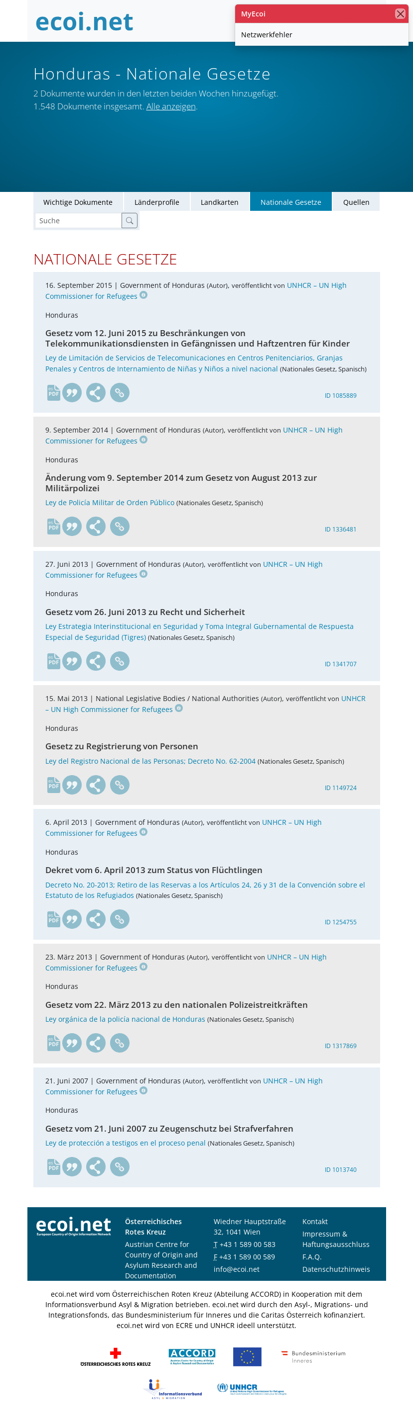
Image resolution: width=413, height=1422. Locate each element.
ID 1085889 (341, 397)
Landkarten (220, 203)
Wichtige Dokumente (78, 203)
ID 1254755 (341, 924)
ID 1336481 (341, 531)
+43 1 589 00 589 (247, 1258)
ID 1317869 (341, 1048)
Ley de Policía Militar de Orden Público (109, 504)
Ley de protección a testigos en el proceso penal (125, 1145)
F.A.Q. (312, 1258)
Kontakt (315, 1223)
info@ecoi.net (237, 1270)
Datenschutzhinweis (336, 1270)
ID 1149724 (341, 789)
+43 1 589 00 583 (247, 1245)
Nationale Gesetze (291, 203)
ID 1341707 (341, 665)
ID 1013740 (341, 1171)
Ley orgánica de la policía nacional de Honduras (125, 1021)
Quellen (356, 203)
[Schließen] (400, 13)
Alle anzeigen (171, 106)
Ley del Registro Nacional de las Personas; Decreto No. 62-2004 (150, 762)
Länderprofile (157, 203)
